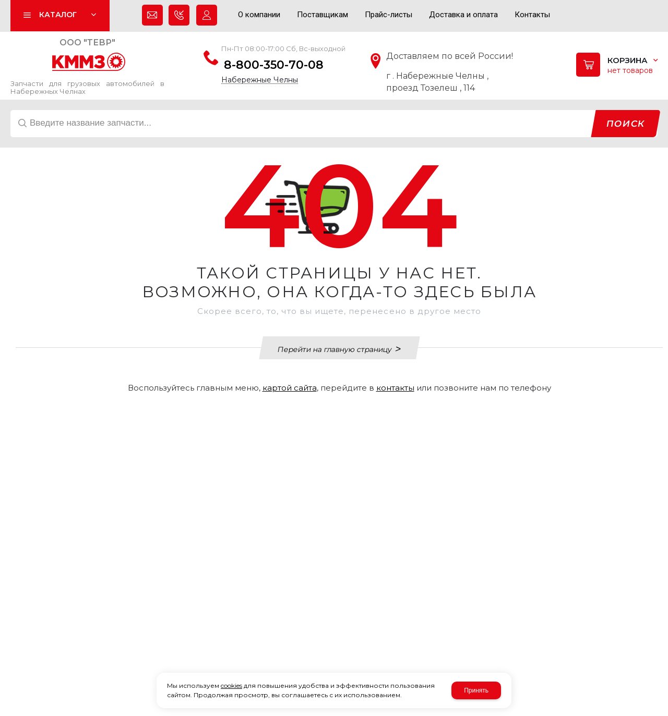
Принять (476, 690)
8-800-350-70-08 (274, 65)
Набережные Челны (259, 80)
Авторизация (206, 17)
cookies (231, 685)
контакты (395, 388)
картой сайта (290, 388)
